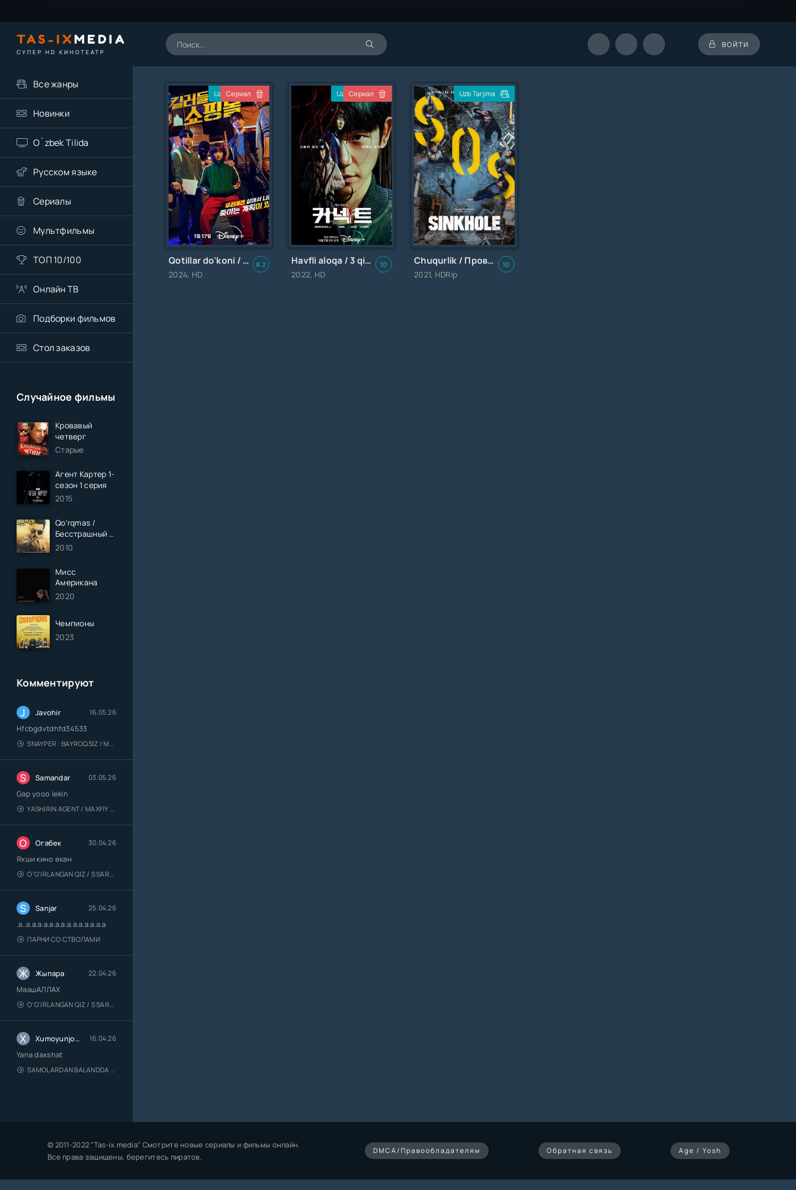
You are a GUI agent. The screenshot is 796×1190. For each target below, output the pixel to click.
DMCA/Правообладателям (426, 1150)
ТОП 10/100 (57, 260)
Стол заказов (61, 348)
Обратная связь (579, 1150)
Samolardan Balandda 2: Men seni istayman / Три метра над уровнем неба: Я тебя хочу (66, 1069)
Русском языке (65, 172)
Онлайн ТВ (56, 289)
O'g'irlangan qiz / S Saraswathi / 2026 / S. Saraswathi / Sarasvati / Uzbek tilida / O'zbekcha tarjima (66, 874)
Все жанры (56, 84)
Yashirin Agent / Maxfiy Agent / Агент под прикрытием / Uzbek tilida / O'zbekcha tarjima (66, 809)
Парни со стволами (58, 939)
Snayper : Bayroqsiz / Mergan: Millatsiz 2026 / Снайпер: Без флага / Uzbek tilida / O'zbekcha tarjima (66, 743)
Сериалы (52, 201)
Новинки (51, 113)
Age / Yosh (700, 1150)
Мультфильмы (64, 230)
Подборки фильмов (74, 318)
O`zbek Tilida (61, 143)
